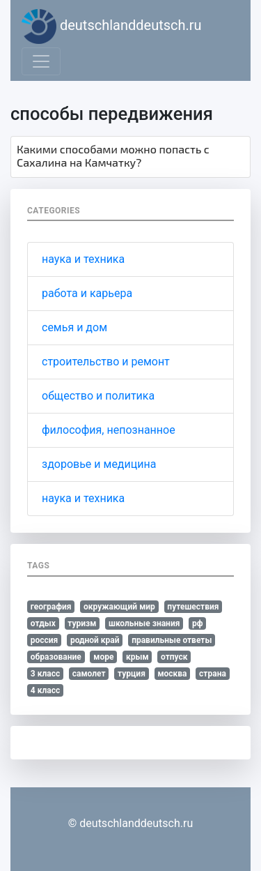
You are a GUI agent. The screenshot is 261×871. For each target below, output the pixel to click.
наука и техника (83, 259)
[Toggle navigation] (41, 61)
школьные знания (144, 623)
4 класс (45, 690)
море (103, 657)
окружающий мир (119, 607)
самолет (89, 674)
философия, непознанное (108, 430)
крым (137, 657)
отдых (43, 623)
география (51, 607)
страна (212, 674)
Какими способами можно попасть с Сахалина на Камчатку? (113, 155)
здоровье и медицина (99, 464)
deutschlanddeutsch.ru (112, 26)
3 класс (45, 674)
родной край (95, 640)
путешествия (193, 607)
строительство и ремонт (106, 361)
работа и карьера (87, 293)
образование (56, 657)
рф (197, 623)
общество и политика (98, 395)
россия (44, 640)
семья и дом (74, 327)
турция (131, 674)
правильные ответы (172, 640)
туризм (82, 623)
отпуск (174, 657)
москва (172, 674)
